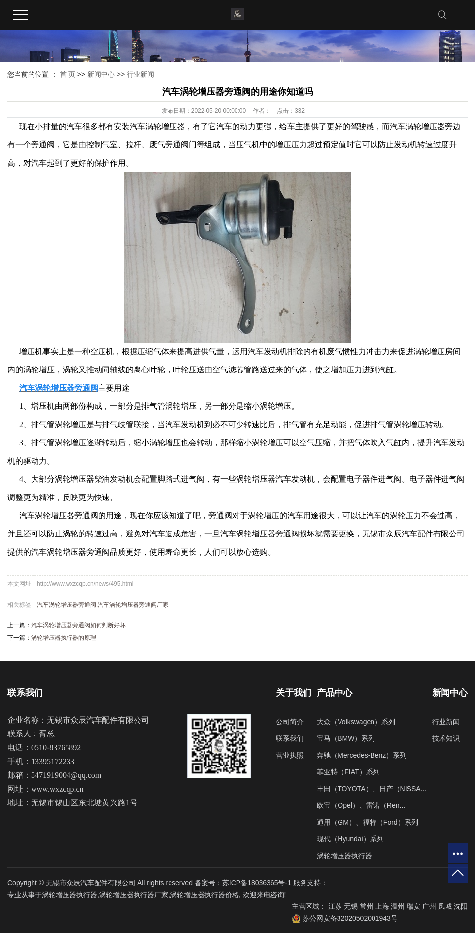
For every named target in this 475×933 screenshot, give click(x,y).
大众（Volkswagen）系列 (356, 722)
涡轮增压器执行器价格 (204, 895)
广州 (429, 906)
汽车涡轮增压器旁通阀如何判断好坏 (78, 625)
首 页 (67, 74)
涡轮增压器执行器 (344, 856)
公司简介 (290, 722)
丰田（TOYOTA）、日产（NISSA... (371, 789)
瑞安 (413, 906)
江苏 (335, 906)
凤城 (445, 906)
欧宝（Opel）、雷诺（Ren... (361, 805)
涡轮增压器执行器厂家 (133, 895)
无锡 (351, 906)
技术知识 (446, 738)
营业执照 (290, 755)
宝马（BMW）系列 (346, 738)
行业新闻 (140, 74)
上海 (382, 906)
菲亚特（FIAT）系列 (348, 772)
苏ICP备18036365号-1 (256, 883)
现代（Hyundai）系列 (350, 839)
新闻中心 (101, 74)
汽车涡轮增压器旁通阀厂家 (133, 604)
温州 (398, 906)
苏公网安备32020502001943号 (345, 918)
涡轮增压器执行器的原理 (63, 637)
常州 (366, 906)
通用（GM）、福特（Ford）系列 (367, 822)
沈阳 (461, 906)
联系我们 (290, 738)
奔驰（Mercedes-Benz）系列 (362, 755)
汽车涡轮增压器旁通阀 (66, 604)
